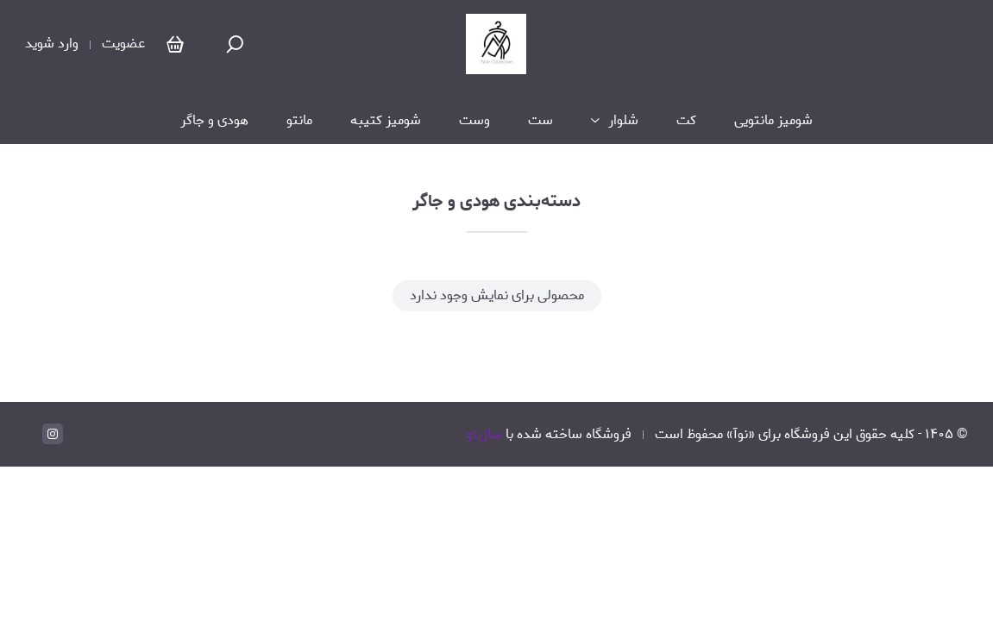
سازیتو (484, 434)
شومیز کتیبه (385, 121)
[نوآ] (496, 44)
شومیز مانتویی (773, 121)
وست (474, 121)
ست (540, 121)
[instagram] (52, 433)
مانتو (299, 121)
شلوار (623, 121)
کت (686, 121)
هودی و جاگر (214, 121)
